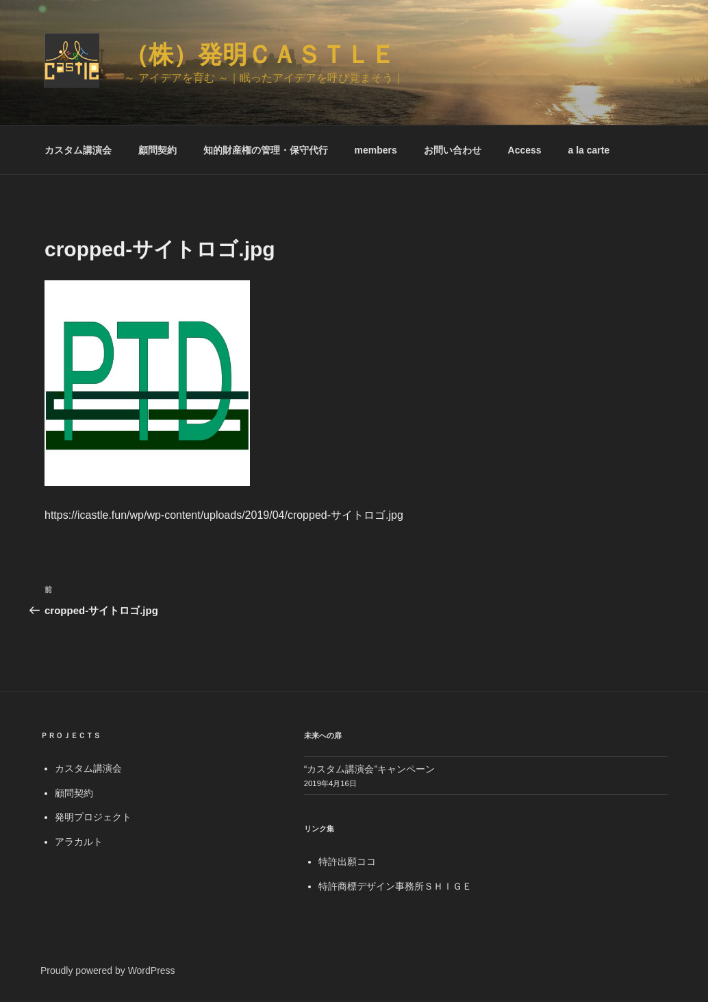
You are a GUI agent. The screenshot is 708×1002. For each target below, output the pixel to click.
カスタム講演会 (78, 150)
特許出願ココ (347, 861)
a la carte (588, 150)
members (376, 150)
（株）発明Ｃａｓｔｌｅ (259, 54)
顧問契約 (157, 150)
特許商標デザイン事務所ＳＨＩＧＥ (395, 886)
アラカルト (79, 841)
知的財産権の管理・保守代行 (265, 150)
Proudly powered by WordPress (107, 970)
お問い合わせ (452, 150)
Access (525, 150)
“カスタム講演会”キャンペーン (369, 768)
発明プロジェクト (93, 816)
